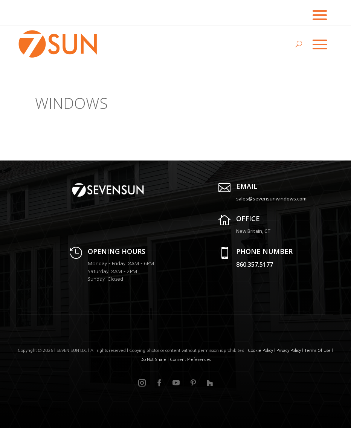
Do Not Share (154, 360)
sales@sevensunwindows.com (271, 198)
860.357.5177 (254, 264)
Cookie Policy (260, 351)
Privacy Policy (288, 351)
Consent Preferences (190, 360)
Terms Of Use (317, 351)
